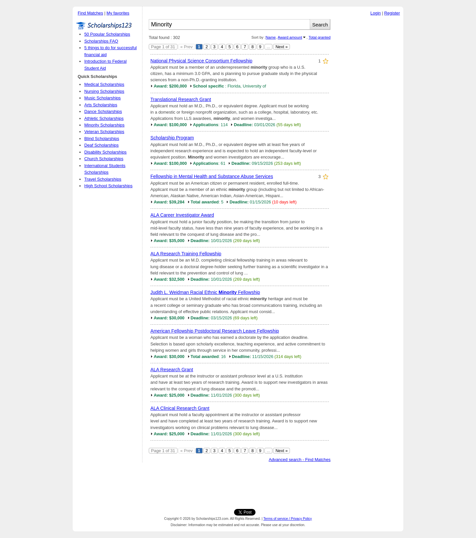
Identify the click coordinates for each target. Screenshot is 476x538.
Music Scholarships (102, 97)
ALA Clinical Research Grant (179, 408)
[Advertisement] (368, 118)
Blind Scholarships (101, 138)
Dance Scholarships (103, 111)
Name (270, 37)
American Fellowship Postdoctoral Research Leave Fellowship (214, 331)
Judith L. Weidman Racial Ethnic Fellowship (205, 292)
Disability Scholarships (105, 152)
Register (392, 13)
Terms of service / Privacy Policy (287, 518)
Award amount (290, 37)
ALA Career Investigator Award (182, 215)
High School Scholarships (108, 185)
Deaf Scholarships (101, 145)
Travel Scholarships (102, 179)
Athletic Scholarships (104, 118)
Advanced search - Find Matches (300, 459)
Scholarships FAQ (101, 41)
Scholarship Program (172, 137)
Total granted (319, 37)
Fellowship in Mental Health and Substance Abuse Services (211, 176)
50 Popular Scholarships (107, 34)
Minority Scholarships (104, 125)
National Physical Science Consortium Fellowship (201, 60)
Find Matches (90, 13)
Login (376, 13)
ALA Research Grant (171, 369)
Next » (281, 46)
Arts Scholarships (100, 104)
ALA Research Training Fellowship (185, 253)
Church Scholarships (103, 158)
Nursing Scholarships (104, 91)
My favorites (117, 13)
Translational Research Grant (180, 99)
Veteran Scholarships (104, 131)
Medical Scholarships (104, 84)
